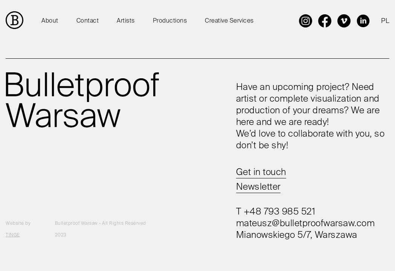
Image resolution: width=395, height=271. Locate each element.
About (49, 21)
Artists (126, 21)
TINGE (13, 235)
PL (385, 21)
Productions (170, 21)
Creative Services (229, 21)
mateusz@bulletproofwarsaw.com (305, 223)
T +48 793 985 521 (276, 211)
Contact (87, 21)
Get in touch (261, 172)
